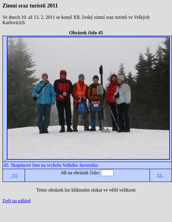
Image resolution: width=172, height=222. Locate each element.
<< (14, 175)
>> (160, 175)
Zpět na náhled (16, 200)
